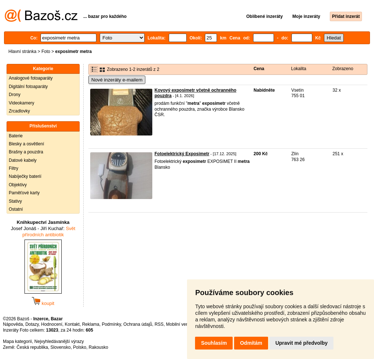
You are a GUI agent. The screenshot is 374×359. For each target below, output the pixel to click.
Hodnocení (51, 324)
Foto (45, 51)
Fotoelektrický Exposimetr (181, 153)
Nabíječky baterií (25, 176)
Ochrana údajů (137, 324)
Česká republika (32, 347)
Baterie (16, 135)
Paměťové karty (24, 192)
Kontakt (72, 324)
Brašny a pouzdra (26, 151)
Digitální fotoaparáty (28, 86)
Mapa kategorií (17, 341)
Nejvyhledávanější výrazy (59, 341)
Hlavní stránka (22, 51)
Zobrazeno (342, 68)
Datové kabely (23, 160)
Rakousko (98, 347)
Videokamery (21, 103)
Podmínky (111, 324)
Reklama (90, 324)
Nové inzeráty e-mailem (116, 80)
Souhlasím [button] (214, 343)
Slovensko (60, 347)
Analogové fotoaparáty (31, 78)
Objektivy (18, 184)
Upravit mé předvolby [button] (301, 343)
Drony (14, 94)
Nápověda (13, 324)
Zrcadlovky (19, 111)
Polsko (79, 347)
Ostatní (16, 209)
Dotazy (31, 324)
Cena (258, 68)
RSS (159, 324)
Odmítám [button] (251, 343)
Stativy (15, 201)
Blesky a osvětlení (26, 143)
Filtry (13, 168)
